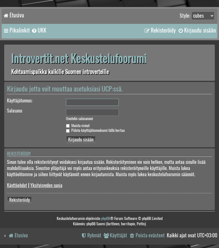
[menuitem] (38, 30)
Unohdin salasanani (79, 119)
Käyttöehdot (17, 185)
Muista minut (78, 125)
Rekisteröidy (19, 200)
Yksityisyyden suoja (46, 185)
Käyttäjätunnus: (20, 101)
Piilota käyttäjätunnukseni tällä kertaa (95, 130)
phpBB (105, 218)
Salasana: (15, 111)
